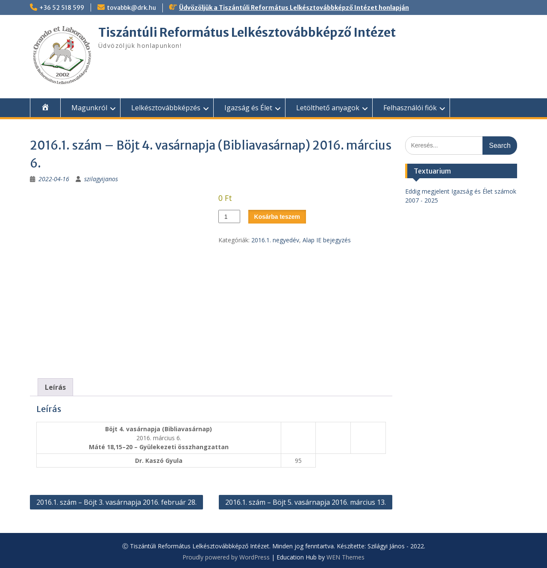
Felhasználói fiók (410, 107)
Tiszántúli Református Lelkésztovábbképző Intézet (247, 32)
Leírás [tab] (55, 387)
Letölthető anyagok (327, 107)
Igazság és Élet (248, 107)
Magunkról (89, 107)
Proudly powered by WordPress (226, 557)
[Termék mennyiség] (229, 216)
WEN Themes (345, 557)
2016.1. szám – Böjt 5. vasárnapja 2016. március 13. (305, 502)
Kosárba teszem (277, 216)
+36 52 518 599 (61, 8)
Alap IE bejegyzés (327, 240)
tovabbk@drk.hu (131, 8)
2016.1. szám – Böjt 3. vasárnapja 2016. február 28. (116, 502)
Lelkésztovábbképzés (165, 107)
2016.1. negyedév (275, 240)
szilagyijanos (101, 179)
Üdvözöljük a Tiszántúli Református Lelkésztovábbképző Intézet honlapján (294, 8)
